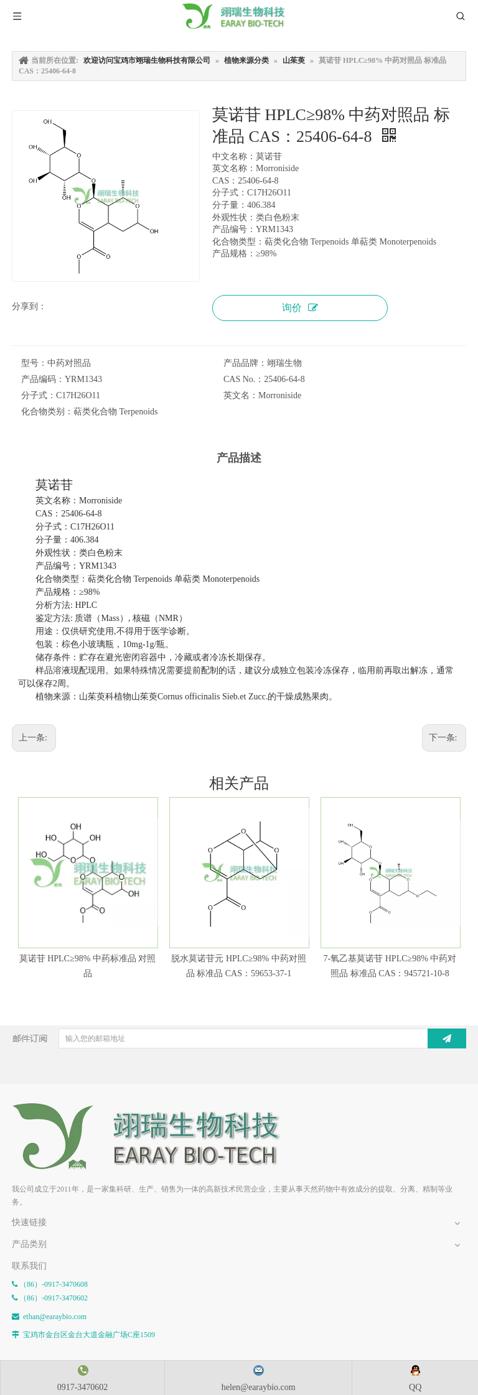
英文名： (240, 395)
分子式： (38, 395)
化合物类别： (47, 411)
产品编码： (43, 379)
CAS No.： (243, 379)
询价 (300, 307)
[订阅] (447, 1038)
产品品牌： (245, 363)
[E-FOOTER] (155, 1136)
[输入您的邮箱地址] (242, 1038)
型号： (34, 363)
